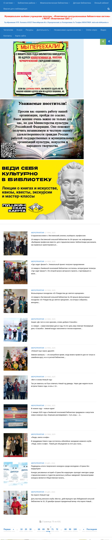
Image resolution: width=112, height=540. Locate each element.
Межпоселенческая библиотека (54, 3)
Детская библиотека (82, 3)
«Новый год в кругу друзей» (42, 351)
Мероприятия (37, 233)
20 (26, 530)
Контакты (7, 36)
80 (65, 530)
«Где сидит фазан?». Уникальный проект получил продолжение (57, 265)
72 (57, 530)
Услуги (19, 30)
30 (30, 530)
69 (43, 530)
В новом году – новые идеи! (43, 409)
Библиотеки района (26, 3)
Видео (103, 30)
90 (70, 530)
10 (21, 530)
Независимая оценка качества (67, 30)
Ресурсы (29, 30)
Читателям (8, 30)
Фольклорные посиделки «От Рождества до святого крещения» (57, 293)
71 (52, 530)
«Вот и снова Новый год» (41, 380)
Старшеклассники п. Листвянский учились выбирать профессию (58, 236)
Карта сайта (20, 36)
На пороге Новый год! (40, 495)
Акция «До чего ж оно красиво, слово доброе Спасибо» (54, 322)
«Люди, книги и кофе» (40, 438)
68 (39, 530)
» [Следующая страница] (83, 530)
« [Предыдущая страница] (13, 530)
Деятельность (42, 30)
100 (75, 530)
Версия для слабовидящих (15, 9)
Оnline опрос (91, 30)
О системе (8, 3)
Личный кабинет (101, 3)
